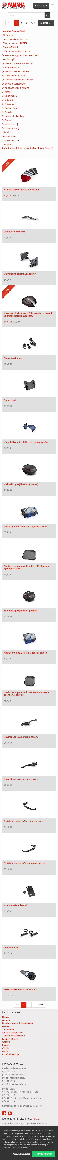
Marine (8, 92)
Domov (5, 1017)
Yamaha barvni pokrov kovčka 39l (21, 189)
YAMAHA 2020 (10, 136)
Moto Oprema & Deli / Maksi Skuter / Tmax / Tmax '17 (27, 148)
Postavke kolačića (20, 1153)
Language (41, 5)
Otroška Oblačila (11, 140)
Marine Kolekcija (11, 67)
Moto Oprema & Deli (15, 75)
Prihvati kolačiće (43, 1153)
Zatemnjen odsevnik (14, 231)
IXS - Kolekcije (12, 124)
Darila (8, 120)
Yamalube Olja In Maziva (17, 88)
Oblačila (9, 100)
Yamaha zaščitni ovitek (16, 905)
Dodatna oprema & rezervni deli (17, 1023)
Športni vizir (10, 400)
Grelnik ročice (11, 947)
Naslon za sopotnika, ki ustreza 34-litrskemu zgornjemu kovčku (26, 693)
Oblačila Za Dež (10, 47)
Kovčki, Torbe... (12, 108)
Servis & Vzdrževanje (15, 83)
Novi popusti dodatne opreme (17, 39)
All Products (8, 35)
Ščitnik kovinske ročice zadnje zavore (23, 821)
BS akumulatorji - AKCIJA (15, 43)
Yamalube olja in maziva (13, 1035)
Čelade (8, 112)
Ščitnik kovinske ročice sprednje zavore (24, 863)
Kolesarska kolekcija (15, 116)
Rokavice (9, 104)
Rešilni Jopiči (9, 59)
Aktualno (7, 132)
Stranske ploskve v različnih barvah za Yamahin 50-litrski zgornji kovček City (28, 314)
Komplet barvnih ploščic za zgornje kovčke (26, 442)
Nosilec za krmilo (13, 358)
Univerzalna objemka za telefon (20, 274)
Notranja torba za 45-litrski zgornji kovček (25, 526)
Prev (9, 23)
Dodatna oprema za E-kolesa (19, 79)
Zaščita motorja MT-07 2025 (16, 51)
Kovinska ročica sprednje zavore (21, 737)
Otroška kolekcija (10, 1054)
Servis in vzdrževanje (12, 1032)
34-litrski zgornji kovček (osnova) (21, 610)
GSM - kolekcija (12, 128)
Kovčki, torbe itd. (10, 1039)
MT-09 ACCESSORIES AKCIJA (18, 63)
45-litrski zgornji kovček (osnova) (21, 484)
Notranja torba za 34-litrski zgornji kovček (25, 652)
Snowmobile (11, 96)
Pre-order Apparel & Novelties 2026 (22, 55)
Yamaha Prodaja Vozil (14, 31)
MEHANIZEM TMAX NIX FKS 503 (20, 989)
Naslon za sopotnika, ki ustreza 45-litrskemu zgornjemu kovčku (26, 567)
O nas (37, 1119)
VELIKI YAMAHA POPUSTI (18, 71)
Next (33, 23)
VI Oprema (8, 144)
